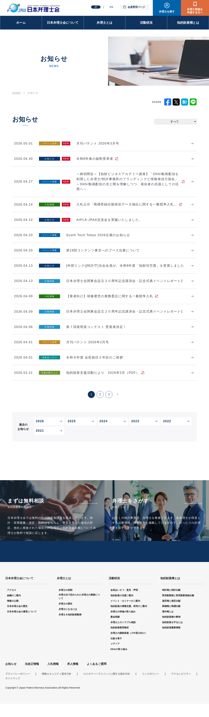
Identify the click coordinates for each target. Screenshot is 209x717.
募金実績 (115, 630)
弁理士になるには (68, 622)
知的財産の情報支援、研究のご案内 (128, 619)
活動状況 (146, 22)
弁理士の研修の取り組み (123, 624)
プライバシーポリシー (17, 687)
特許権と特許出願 (171, 603)
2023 (135, 433)
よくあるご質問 (96, 677)
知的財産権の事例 (171, 630)
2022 (167, 433)
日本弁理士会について (63, 22)
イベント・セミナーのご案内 (125, 614)
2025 (72, 433)
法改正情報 (32, 677)
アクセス (11, 603)
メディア (115, 657)
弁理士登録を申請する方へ (195, 11)
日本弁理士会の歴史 (17, 619)
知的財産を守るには (172, 635)
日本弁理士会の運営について (22, 624)
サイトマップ (12, 691)
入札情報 (53, 677)
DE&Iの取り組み (118, 662)
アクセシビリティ (181, 687)
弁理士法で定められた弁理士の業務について (79, 610)
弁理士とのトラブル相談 (123, 635)
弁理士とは (104, 22)
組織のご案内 (14, 608)
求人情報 (72, 677)
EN (111, 7)
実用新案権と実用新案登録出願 (178, 608)
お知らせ (11, 677)
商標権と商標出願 (171, 619)
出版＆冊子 (116, 651)
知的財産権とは (188, 22)
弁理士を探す (167, 11)
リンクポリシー (150, 687)
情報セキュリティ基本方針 (56, 687)
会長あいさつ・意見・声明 (124, 603)
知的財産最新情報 (171, 641)
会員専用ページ (136, 7)
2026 (40, 433)
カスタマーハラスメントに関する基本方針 (106, 687)
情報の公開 (12, 614)
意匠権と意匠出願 (171, 614)
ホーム (21, 22)
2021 (40, 443)
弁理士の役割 (65, 603)
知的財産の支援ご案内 (121, 608)
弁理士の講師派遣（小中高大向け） (128, 646)
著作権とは (168, 624)
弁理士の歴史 (65, 617)
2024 (103, 433)
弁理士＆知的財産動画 (70, 627)
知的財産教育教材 (119, 641)
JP (95, 7)
